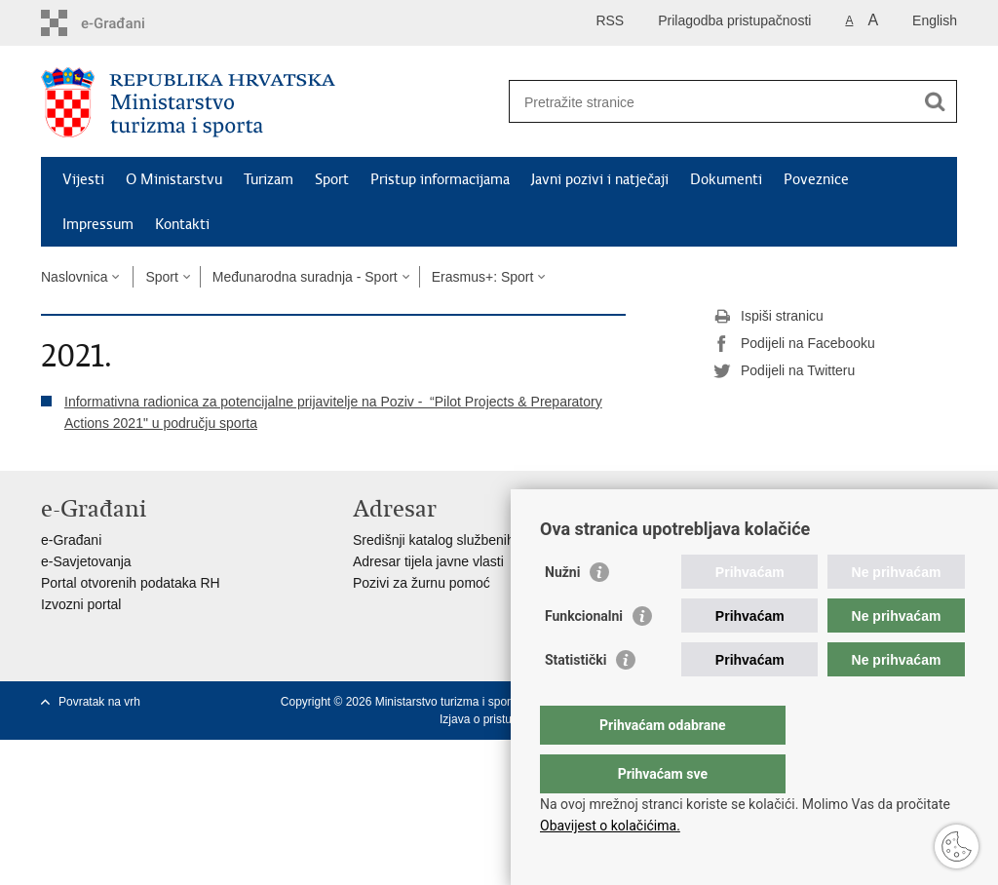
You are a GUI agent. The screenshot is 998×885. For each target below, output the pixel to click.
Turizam (268, 179)
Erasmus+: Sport (483, 277)
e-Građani (71, 540)
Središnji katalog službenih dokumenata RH (485, 540)
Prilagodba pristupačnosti (734, 20)
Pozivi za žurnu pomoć (421, 583)
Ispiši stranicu (768, 317)
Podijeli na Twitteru (784, 371)
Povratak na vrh (99, 702)
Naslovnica (74, 277)
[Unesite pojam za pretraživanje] (712, 102)
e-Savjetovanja (86, 561)
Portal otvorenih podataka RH (130, 583)
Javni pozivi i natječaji (600, 179)
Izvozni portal (81, 604)
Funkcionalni (584, 655)
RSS (609, 20)
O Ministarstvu (174, 179)
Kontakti (182, 224)
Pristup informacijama (440, 179)
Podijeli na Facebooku (794, 344)
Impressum (98, 224)
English (934, 20)
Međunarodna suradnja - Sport (305, 277)
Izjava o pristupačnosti (498, 719)
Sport (332, 179)
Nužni (562, 611)
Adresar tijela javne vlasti (428, 561)
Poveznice (816, 179)
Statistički (575, 699)
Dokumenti (726, 179)
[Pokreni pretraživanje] (934, 101)
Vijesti (83, 179)
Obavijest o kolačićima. (610, 825)
